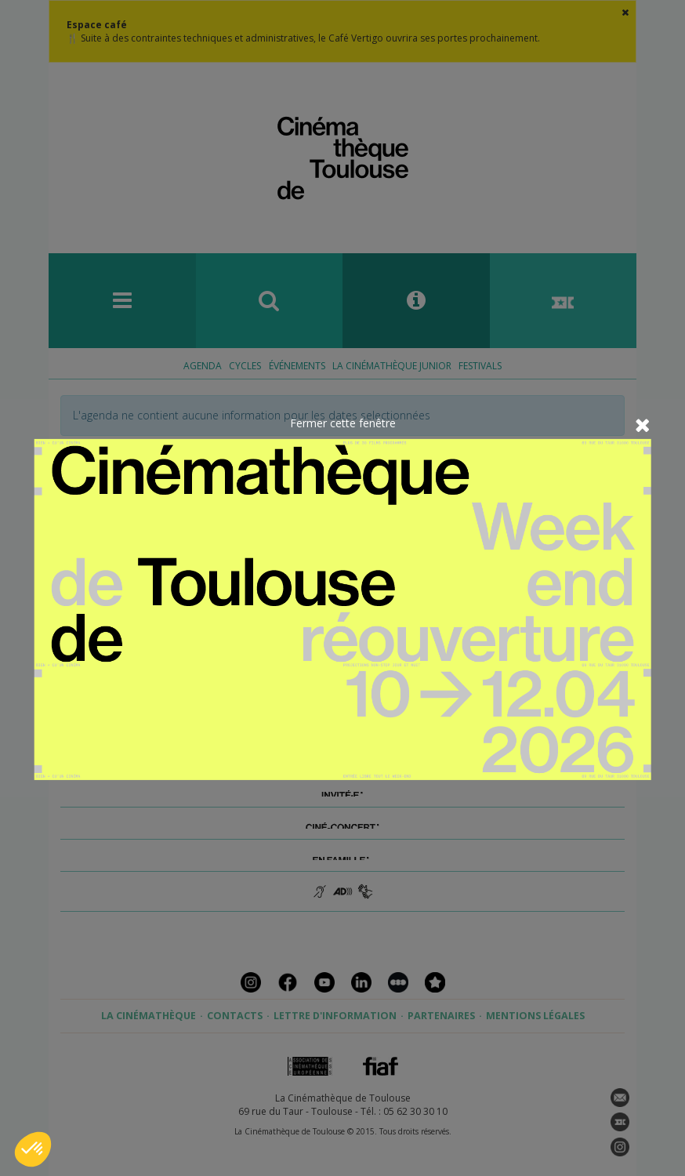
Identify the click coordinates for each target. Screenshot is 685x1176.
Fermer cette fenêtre (343, 423)
